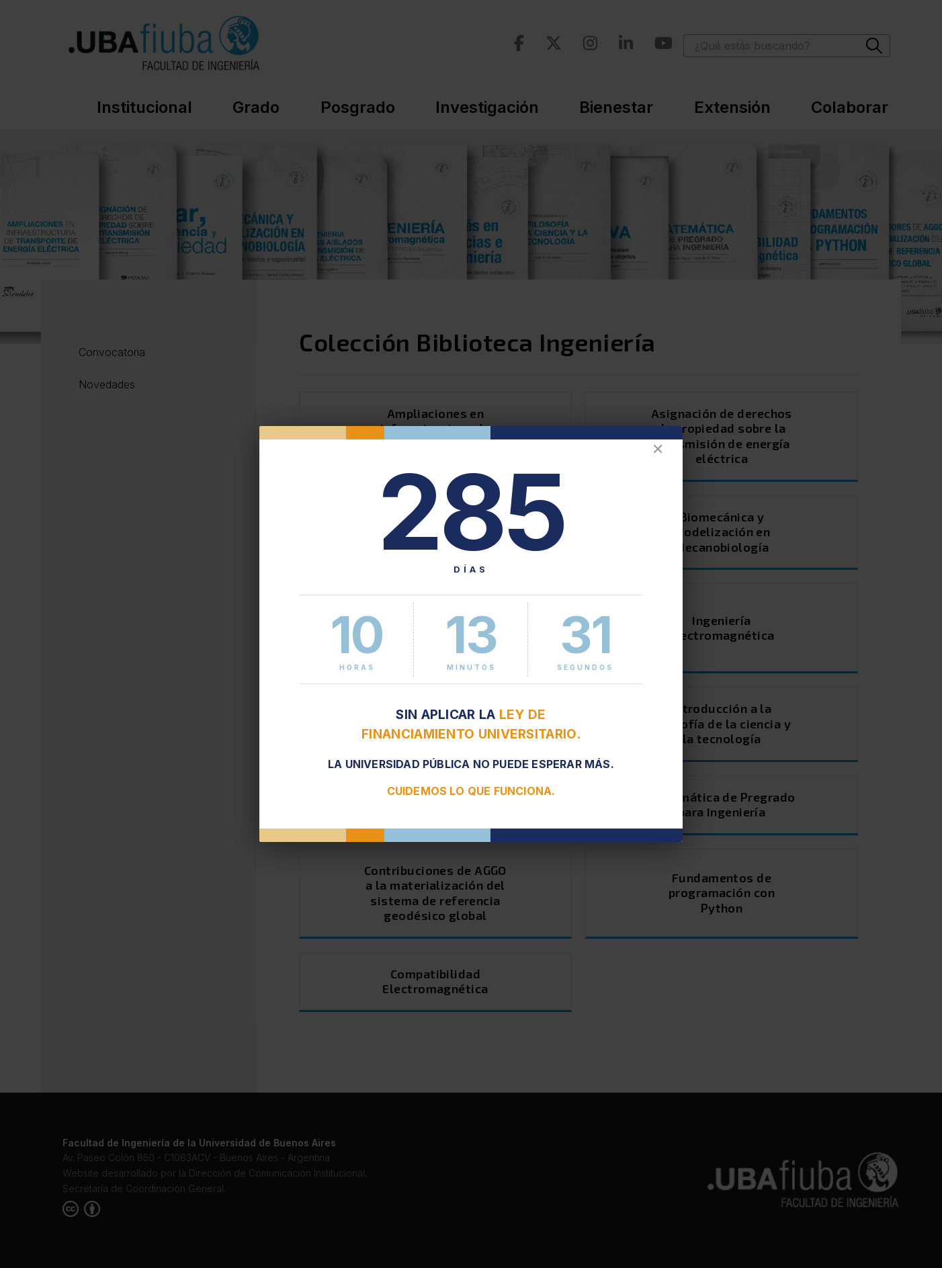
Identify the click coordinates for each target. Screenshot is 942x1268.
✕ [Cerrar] (658, 449)
